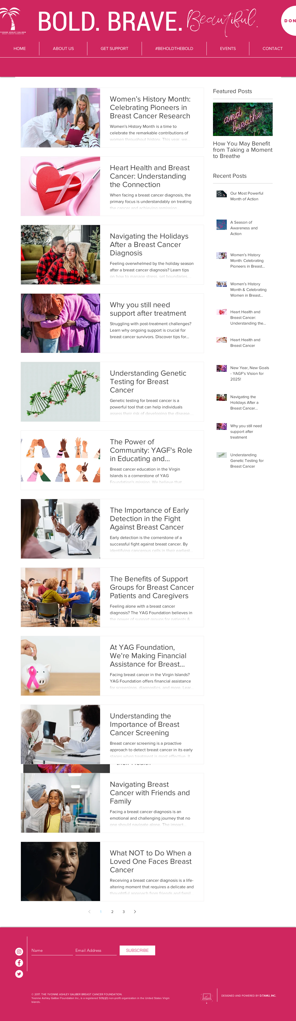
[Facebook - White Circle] (19, 963)
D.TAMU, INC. (268, 995)
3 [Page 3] (124, 911)
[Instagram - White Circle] (19, 952)
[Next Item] (264, 119)
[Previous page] (89, 912)
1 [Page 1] (100, 911)
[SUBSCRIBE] (137, 950)
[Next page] (135, 912)
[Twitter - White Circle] (19, 974)
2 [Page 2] (112, 911)
